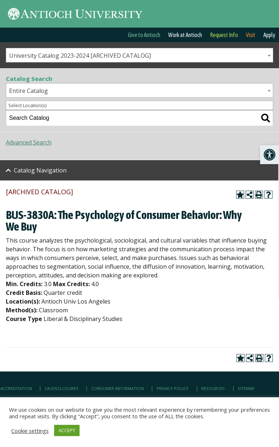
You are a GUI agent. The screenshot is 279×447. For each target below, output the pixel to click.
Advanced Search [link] (29, 142)
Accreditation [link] (16, 388)
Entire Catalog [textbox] (28, 91)
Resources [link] (213, 388)
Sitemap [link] (246, 388)
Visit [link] (250, 35)
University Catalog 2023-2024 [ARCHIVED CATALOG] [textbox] (80, 56)
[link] (269, 154)
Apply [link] (269, 35)
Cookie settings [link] (30, 430)
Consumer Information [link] (117, 388)
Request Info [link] (224, 35)
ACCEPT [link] (66, 430)
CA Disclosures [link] (61, 388)
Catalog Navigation (40, 170)
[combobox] (139, 55)
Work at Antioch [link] (185, 35)
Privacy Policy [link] (173, 388)
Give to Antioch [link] (144, 35)
